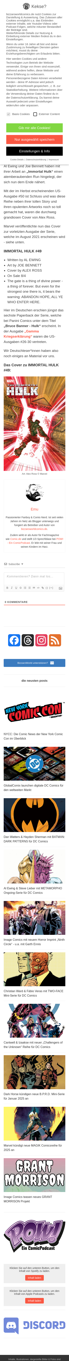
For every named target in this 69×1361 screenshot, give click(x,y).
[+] (51, 587)
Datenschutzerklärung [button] (36, 159)
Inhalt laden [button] (34, 1277)
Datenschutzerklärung (24, 97)
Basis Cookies (18, 114)
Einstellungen (44, 101)
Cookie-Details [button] (17, 159)
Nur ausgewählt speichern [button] (34, 139)
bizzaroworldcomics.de (34, 529)
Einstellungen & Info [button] (34, 151)
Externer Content (46, 114)
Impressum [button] (54, 159)
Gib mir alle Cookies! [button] (34, 128)
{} (47, 587)
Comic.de (15, 538)
